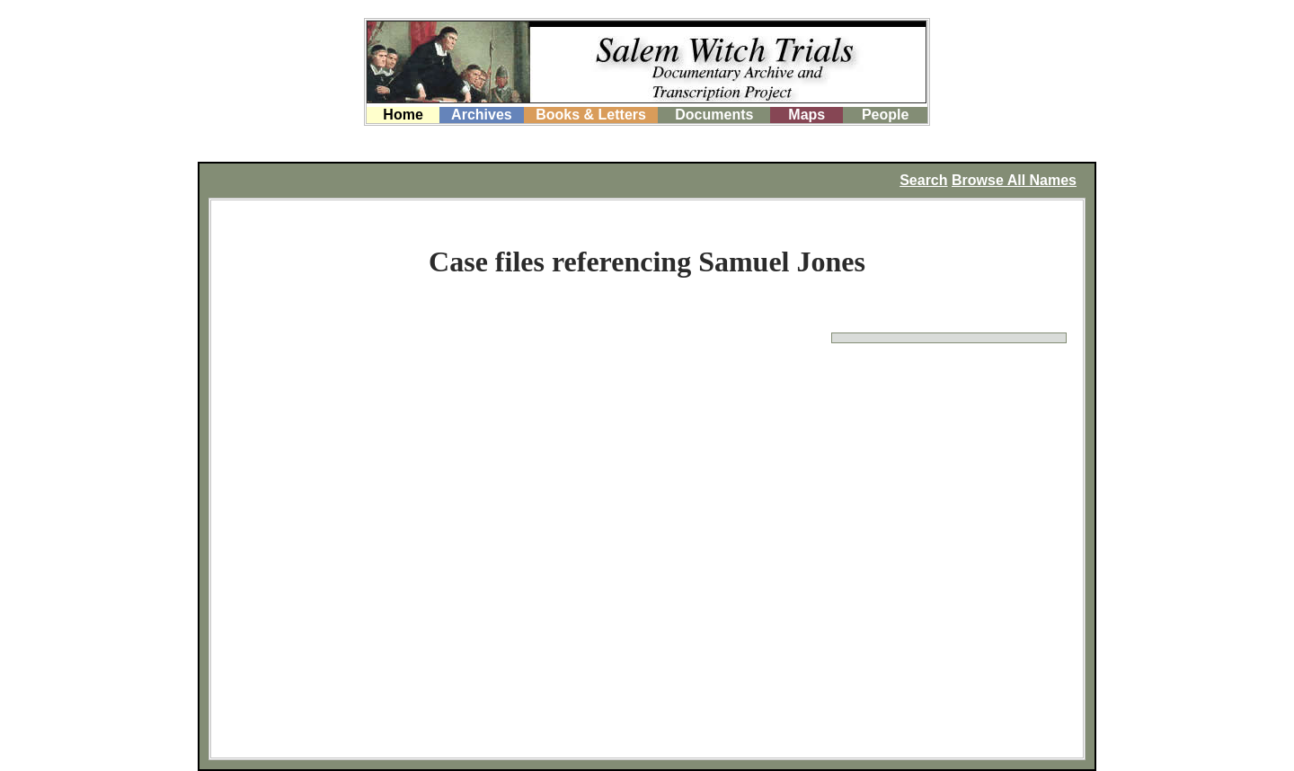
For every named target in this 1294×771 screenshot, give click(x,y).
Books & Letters (591, 114)
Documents (714, 114)
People (885, 114)
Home (402, 114)
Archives (481, 114)
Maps (806, 114)
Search (923, 180)
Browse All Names (1014, 180)
